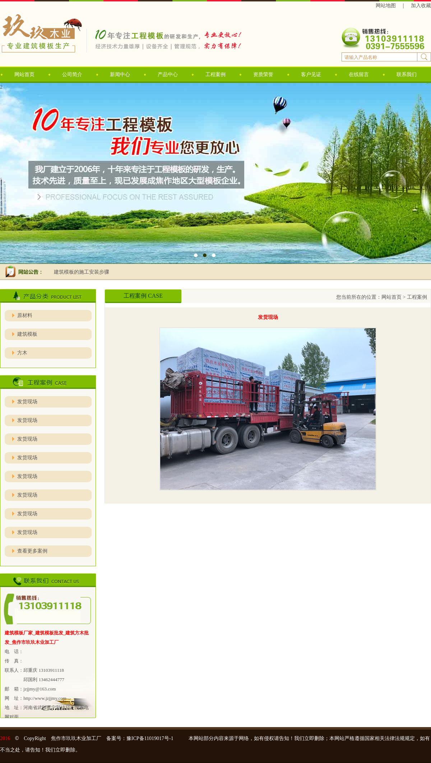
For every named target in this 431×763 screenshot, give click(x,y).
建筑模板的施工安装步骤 (81, 272)
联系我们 (407, 74)
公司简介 (72, 74)
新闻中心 (120, 74)
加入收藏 (421, 5)
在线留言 (359, 74)
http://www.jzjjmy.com (44, 698)
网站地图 (386, 5)
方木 (22, 352)
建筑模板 (27, 334)
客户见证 (311, 74)
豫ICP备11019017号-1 (152, 738)
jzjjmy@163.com (39, 689)
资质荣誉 (263, 74)
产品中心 (168, 74)
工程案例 (215, 74)
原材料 (24, 315)
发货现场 (27, 401)
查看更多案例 (32, 551)
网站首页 (24, 74)
